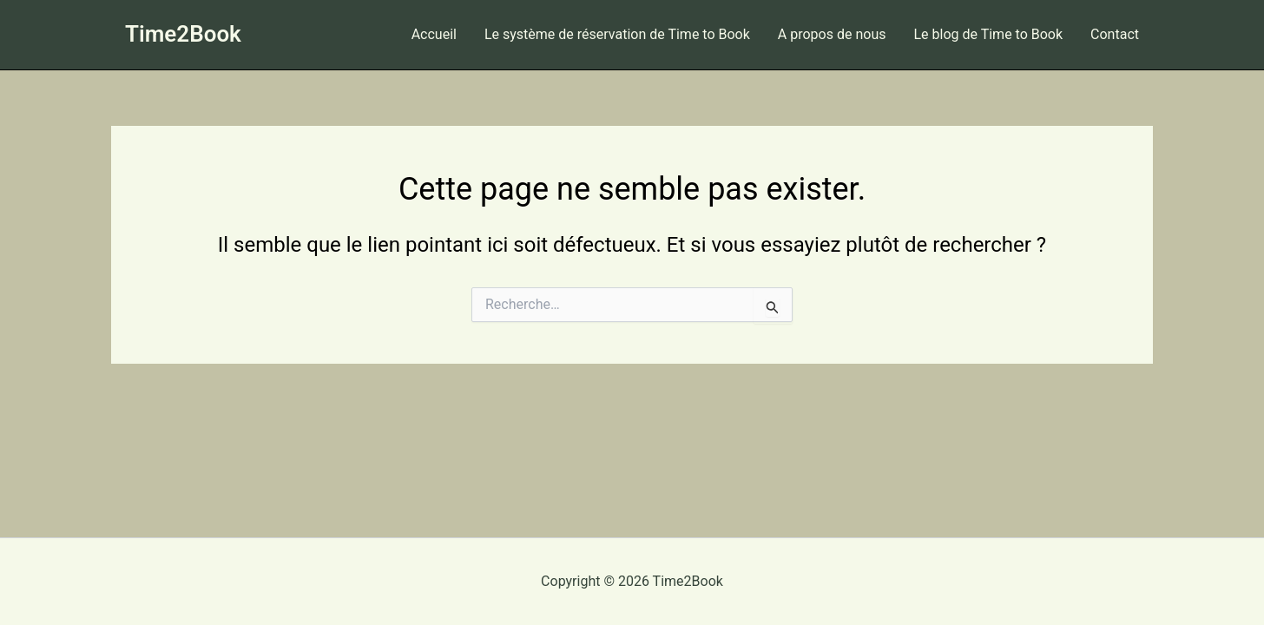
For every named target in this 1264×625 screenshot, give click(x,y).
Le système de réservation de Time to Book (617, 34)
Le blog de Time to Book (988, 34)
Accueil (434, 34)
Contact (1114, 34)
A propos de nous (832, 34)
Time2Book (183, 34)
